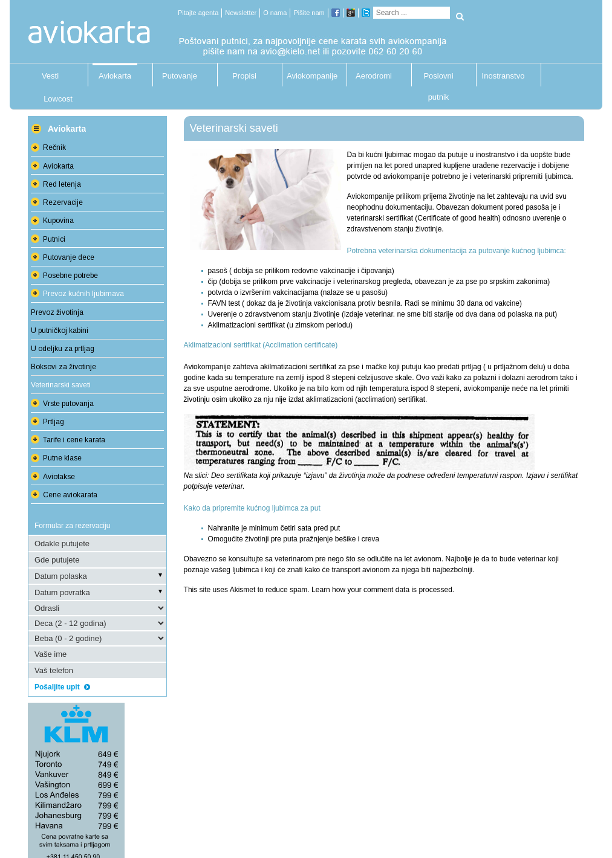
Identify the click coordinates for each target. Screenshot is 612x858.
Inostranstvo (503, 75)
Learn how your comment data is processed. (382, 589)
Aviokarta (115, 75)
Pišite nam (308, 12)
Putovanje (179, 75)
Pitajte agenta (198, 12)
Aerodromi (374, 75)
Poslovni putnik (438, 78)
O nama (275, 12)
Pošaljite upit (66, 687)
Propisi (244, 75)
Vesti (50, 75)
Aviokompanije (309, 75)
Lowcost (58, 98)
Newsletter (240, 12)
